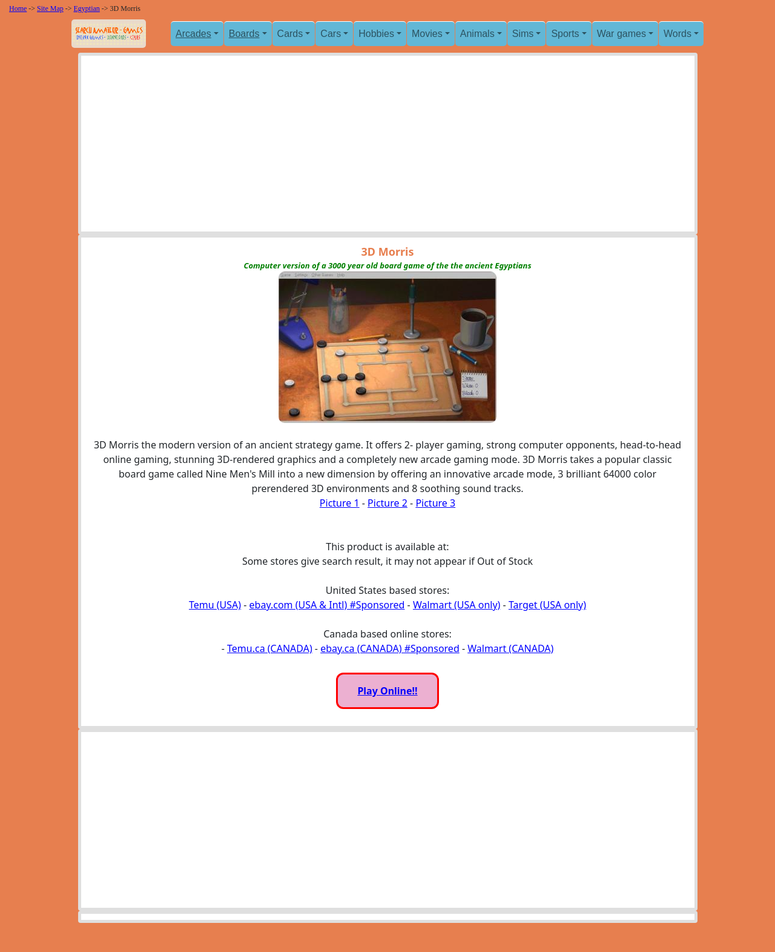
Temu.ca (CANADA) (269, 648)
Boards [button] (244, 33)
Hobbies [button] (376, 33)
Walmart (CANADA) (510, 648)
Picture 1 (340, 503)
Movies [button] (427, 33)
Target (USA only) (547, 604)
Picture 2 (387, 503)
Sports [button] (565, 33)
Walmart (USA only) (456, 604)
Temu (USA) (215, 604)
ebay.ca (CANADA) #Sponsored (390, 648)
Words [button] (677, 33)
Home (18, 8)
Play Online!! (387, 690)
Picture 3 (435, 503)
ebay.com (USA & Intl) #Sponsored (327, 604)
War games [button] (621, 33)
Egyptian (87, 8)
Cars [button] (330, 33)
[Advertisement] (387, 146)
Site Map (50, 8)
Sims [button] (523, 33)
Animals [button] (477, 33)
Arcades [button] (193, 33)
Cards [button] (290, 33)
